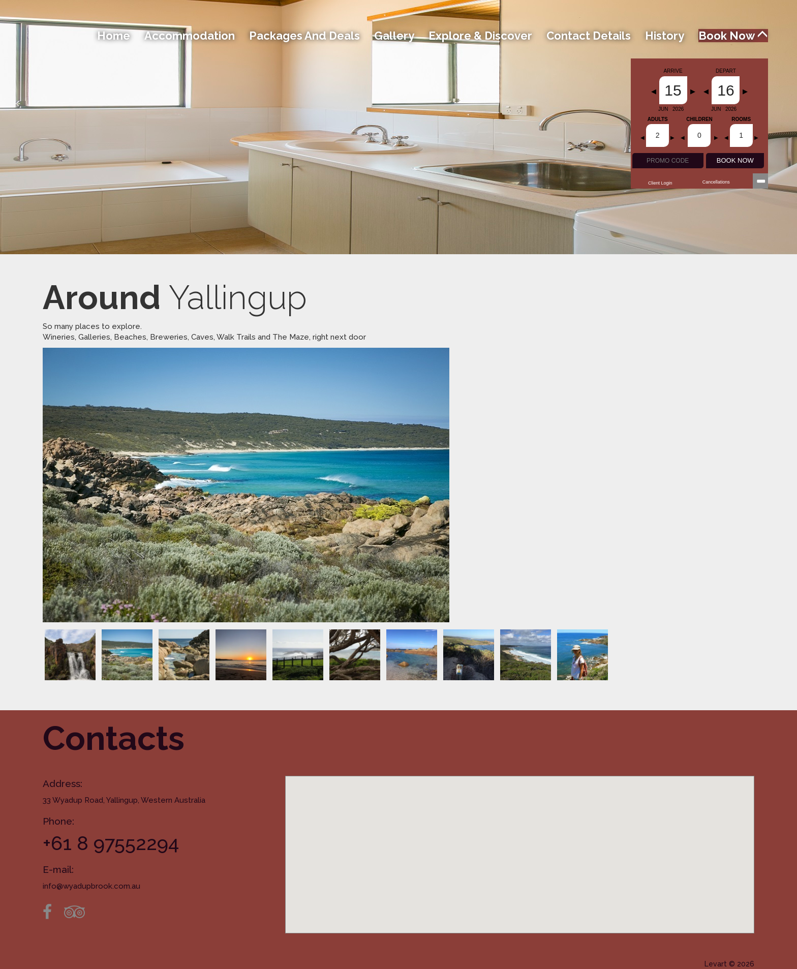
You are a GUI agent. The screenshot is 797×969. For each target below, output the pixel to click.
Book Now (733, 35)
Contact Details (588, 35)
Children (699, 119)
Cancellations (716, 182)
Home (113, 35)
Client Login (660, 183)
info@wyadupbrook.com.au (91, 886)
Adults (658, 119)
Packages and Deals (304, 35)
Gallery (394, 35)
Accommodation (189, 35)
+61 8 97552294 (111, 843)
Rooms (741, 119)
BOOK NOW (735, 160)
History (664, 35)
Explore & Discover (480, 35)
